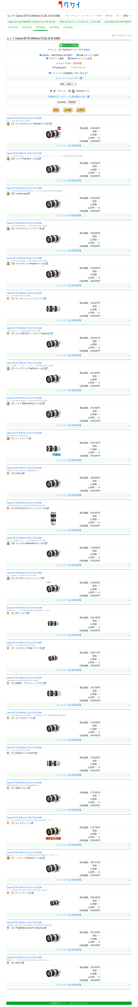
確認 (88, 50)
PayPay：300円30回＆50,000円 (56, 55)
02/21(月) (13, 27)
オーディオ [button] (87, 15)
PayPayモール (79, 91)
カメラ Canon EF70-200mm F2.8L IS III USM (33, 15)
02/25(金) (68, 27)
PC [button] (118, 15)
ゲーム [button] (74, 15)
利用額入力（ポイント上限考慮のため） (69, 96)
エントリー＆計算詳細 (69, 145)
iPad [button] (99, 15)
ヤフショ (58, 91)
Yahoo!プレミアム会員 (80, 58)
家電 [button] (125, 15)
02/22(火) (27, 27)
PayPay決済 (59, 67)
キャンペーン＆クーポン (69, 78)
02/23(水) (40, 27)
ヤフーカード (78, 67)
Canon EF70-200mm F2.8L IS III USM (24, 118)
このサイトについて (78, 1003)
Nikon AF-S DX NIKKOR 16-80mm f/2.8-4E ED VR (32, 21)
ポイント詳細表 (69, 45)
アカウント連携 (55, 58)
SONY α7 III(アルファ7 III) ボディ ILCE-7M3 (80, 21)
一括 (66, 15)
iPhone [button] (109, 15)
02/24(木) (54, 27)
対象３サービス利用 (87, 55)
